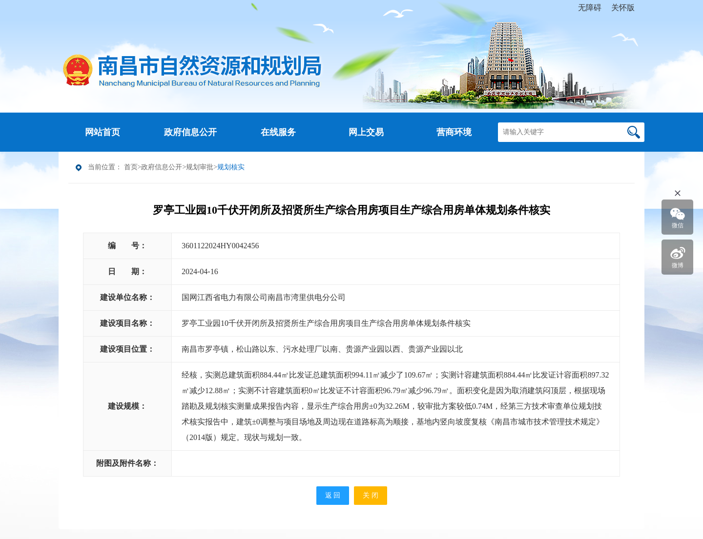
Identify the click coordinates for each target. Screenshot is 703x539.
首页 (131, 167)
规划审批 (199, 167)
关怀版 (623, 7)
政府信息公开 (161, 167)
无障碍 (589, 7)
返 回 (333, 495)
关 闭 (370, 495)
